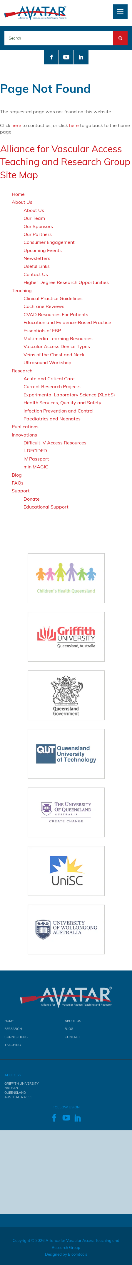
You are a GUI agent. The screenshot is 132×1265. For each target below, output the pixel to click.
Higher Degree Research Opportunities (66, 282)
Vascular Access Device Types (57, 346)
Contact (72, 1038)
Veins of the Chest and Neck (54, 354)
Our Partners (38, 234)
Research (22, 371)
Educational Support (46, 507)
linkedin (81, 57)
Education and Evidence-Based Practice (67, 322)
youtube (66, 57)
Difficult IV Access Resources (55, 443)
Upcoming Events (43, 250)
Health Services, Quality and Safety (62, 402)
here (16, 125)
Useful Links (37, 266)
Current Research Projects (52, 386)
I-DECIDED (35, 450)
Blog (17, 475)
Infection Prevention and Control (58, 411)
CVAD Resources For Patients (56, 314)
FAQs (18, 483)
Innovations (24, 435)
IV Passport (36, 459)
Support (21, 491)
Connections (16, 1038)
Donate (32, 499)
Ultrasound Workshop (47, 362)
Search (120, 34)
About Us (22, 202)
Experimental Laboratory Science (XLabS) (69, 395)
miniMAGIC (36, 467)
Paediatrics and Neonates (52, 419)
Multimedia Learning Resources (58, 338)
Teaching (22, 290)
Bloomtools (77, 1255)
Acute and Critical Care (49, 378)
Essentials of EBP (42, 330)
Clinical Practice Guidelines (53, 298)
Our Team (34, 218)
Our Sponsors (38, 226)
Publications (25, 426)
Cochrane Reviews (44, 306)
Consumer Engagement (49, 242)
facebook (51, 57)
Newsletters (37, 258)
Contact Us (36, 274)
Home (18, 194)
